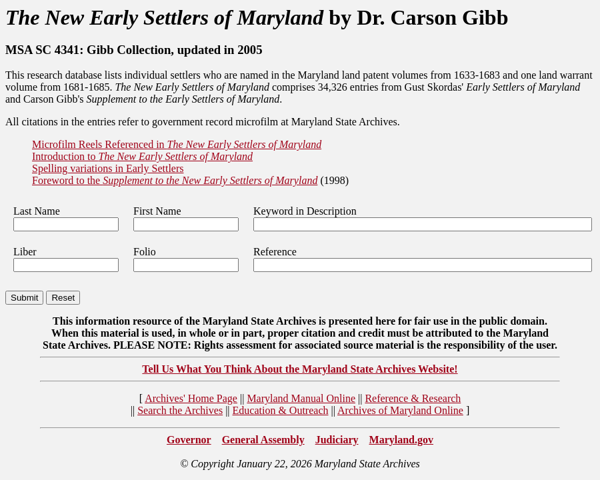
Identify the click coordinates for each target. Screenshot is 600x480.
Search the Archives (180, 410)
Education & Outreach (281, 410)
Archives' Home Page (191, 398)
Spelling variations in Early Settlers (108, 168)
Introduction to (142, 156)
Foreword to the (174, 180)
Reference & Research (413, 398)
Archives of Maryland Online (400, 410)
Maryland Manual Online (301, 398)
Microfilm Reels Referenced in (176, 144)
